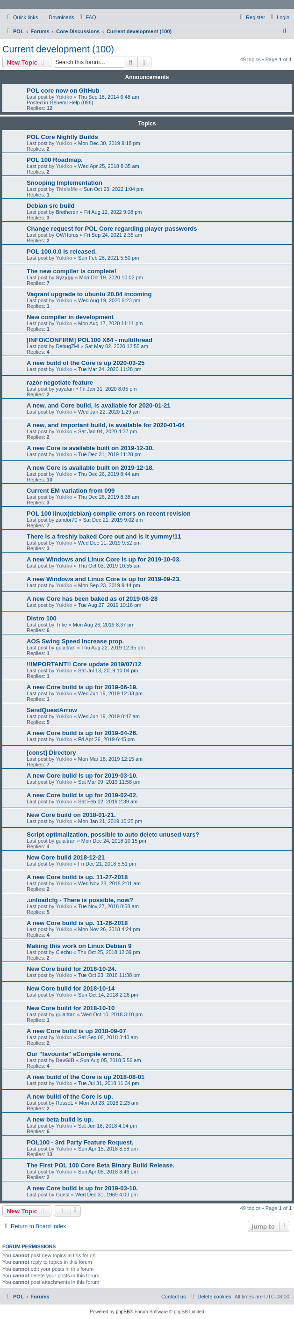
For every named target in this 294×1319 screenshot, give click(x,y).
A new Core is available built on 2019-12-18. (90, 467)
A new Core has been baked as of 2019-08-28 (92, 598)
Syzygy (64, 277)
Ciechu (64, 952)
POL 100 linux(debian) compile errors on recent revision (109, 513)
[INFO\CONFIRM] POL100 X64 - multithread (89, 339)
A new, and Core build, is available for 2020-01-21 (99, 405)
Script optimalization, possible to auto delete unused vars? (113, 834)
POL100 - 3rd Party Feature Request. (80, 1142)
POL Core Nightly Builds (62, 136)
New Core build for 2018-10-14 (71, 988)
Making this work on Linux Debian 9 (79, 945)
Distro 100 (42, 618)
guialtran (65, 647)
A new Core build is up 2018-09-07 (76, 1031)
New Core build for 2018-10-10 (71, 1008)
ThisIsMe (67, 189)
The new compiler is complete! (71, 271)
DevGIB (65, 1060)
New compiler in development (70, 317)
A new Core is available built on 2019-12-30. (90, 448)
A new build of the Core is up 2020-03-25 (85, 362)
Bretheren (67, 212)
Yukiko (64, 97)
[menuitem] (57, 17)
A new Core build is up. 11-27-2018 (77, 877)
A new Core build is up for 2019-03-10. (82, 775)
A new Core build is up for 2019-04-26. (82, 732)
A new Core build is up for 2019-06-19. (82, 687)
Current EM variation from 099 (71, 490)
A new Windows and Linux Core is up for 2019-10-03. (104, 559)
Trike (61, 624)
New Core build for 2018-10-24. (71, 968)
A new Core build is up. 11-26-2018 (77, 922)
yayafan (65, 389)
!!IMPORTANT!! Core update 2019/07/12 (84, 664)
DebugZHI (67, 346)
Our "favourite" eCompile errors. (74, 1053)
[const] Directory (51, 752)
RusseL (64, 1103)
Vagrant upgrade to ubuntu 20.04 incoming (89, 294)
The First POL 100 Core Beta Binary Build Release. (100, 1165)
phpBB (123, 1311)
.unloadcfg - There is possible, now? (80, 900)
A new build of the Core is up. (70, 1096)
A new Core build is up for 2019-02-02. (82, 795)
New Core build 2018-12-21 (66, 857)
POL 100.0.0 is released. (62, 251)
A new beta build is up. (60, 1119)
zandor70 (66, 520)
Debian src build (51, 205)
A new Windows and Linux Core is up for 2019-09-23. (104, 579)
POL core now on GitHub (63, 90)
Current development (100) (58, 49)
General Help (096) (71, 102)
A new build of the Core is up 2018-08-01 (85, 1076)
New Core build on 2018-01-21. (71, 814)
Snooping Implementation (64, 182)
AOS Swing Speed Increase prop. (75, 641)
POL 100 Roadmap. (55, 159)
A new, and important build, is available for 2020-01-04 (106, 425)
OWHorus (67, 235)
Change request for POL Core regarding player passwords (112, 228)
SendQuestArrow (52, 710)
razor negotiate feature (60, 382)
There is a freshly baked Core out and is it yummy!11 (104, 536)
